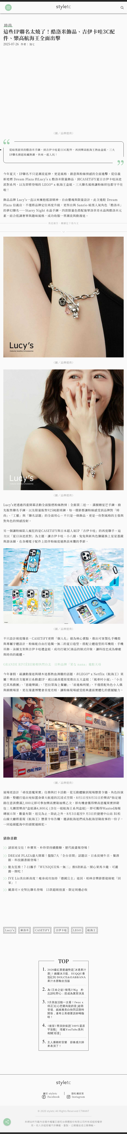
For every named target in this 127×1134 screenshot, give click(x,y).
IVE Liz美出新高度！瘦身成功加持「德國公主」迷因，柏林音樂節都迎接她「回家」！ (64, 880)
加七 (32, 44)
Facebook (51, 1097)
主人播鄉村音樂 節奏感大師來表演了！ (65, 1044)
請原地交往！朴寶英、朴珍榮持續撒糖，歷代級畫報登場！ (49, 847)
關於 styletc (50, 1093)
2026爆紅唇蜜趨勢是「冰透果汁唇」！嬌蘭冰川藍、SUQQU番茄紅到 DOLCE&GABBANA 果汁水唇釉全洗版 (66, 975)
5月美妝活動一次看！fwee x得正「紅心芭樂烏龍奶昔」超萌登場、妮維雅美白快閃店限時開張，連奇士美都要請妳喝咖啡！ (65, 1009)
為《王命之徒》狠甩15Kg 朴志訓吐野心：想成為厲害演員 (65, 991)
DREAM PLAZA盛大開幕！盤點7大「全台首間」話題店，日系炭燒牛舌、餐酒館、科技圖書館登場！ (63, 857)
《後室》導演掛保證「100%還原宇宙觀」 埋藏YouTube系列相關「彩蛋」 (66, 1029)
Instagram (76, 1097)
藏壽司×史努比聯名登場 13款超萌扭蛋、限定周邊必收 (48, 889)
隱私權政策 (77, 1093)
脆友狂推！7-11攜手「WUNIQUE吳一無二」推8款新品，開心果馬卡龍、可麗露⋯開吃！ (63, 869)
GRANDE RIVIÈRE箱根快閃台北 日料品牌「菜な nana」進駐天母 (52, 664)
